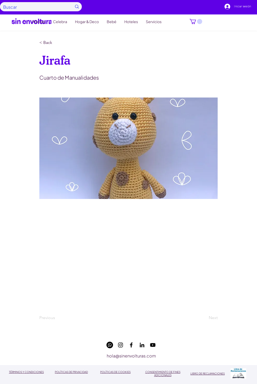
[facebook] (131, 345)
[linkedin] (142, 345)
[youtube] (152, 345)
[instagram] (120, 345)
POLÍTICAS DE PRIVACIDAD (71, 371)
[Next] (204, 318)
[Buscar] (33, 7)
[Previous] (56, 318)
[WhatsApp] (109, 345)
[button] (196, 21)
